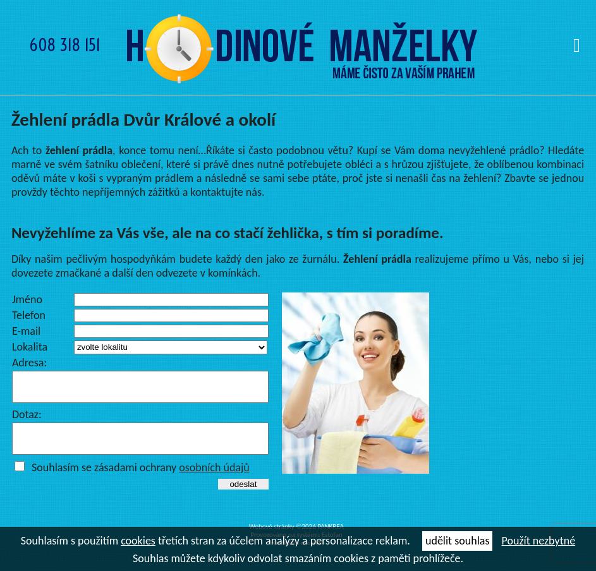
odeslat (243, 495)
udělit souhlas (457, 541)
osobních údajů (214, 479)
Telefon (29, 315)
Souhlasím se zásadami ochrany (141, 479)
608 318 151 (64, 45)
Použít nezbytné (539, 541)
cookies (138, 541)
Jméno (27, 299)
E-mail (26, 331)
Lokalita (29, 347)
